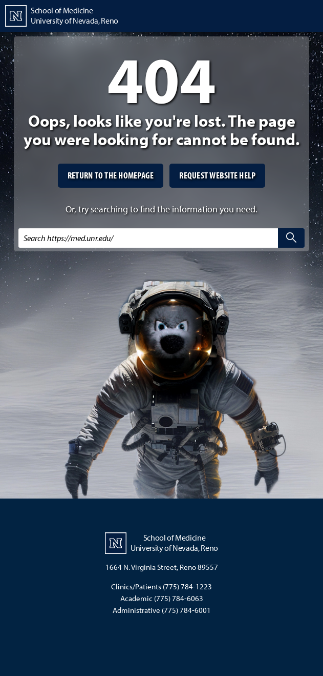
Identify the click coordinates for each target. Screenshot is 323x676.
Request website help (217, 175)
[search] (291, 238)
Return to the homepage (111, 175)
